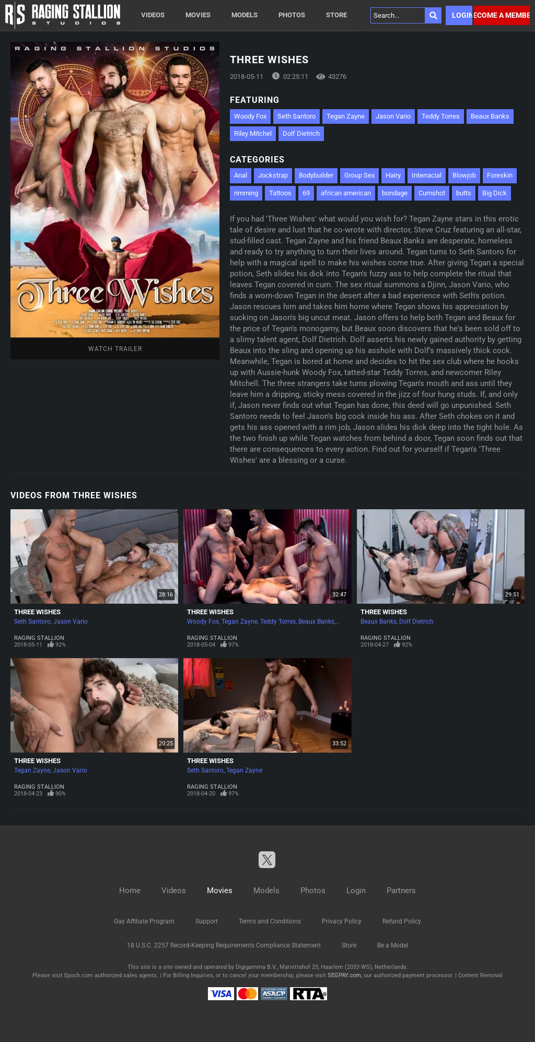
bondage (395, 193)
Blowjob (464, 175)
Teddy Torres (441, 116)
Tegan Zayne (346, 116)
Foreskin (500, 175)
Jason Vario (393, 116)
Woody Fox (250, 116)
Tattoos (280, 193)
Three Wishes (37, 612)
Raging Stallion (39, 638)
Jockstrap (273, 175)
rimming (246, 193)
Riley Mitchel (253, 133)
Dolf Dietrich (301, 133)
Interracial (426, 175)
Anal (240, 175)
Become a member (502, 15)
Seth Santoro (296, 116)
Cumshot (431, 193)
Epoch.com (78, 975)
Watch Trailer (115, 349)
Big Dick (494, 193)
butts (463, 193)
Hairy (393, 175)
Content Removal (480, 975)
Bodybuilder (316, 175)
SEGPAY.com (344, 975)
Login (462, 15)
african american (346, 193)
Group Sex (359, 175)
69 (306, 193)
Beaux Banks (490, 116)
